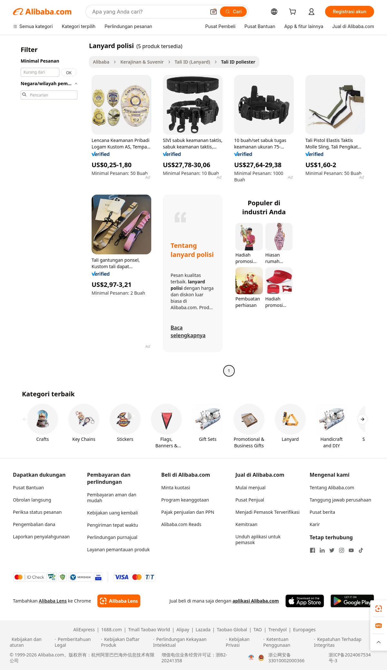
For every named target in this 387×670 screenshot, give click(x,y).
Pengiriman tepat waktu (112, 525)
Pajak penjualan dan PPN (187, 512)
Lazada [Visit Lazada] (202, 630)
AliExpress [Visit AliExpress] (84, 630)
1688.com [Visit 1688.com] (111, 630)
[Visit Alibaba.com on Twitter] (332, 550)
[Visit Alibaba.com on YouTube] (351, 550)
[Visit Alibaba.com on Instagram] (341, 550)
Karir (315, 524)
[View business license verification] (251, 658)
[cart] (294, 12)
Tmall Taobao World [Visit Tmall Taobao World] (149, 630)
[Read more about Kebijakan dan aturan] (31, 642)
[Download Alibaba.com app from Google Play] (352, 600)
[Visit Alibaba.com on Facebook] (312, 550)
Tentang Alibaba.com (332, 487)
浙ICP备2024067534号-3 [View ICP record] (350, 658)
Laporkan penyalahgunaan (41, 536)
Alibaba (101, 62)
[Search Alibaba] (148, 11)
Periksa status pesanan (37, 512)
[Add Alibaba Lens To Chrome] (118, 600)
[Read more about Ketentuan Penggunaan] (287, 642)
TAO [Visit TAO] (257, 630)
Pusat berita (322, 512)
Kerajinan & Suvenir (142, 62)
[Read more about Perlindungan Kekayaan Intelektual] (188, 642)
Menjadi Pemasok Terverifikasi (267, 512)
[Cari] (233, 11)
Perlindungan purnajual (112, 537)
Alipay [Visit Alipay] (182, 630)
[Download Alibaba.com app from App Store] (304, 600)
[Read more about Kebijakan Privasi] (243, 642)
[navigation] (49, 209)
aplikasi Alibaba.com (256, 601)
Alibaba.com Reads (181, 524)
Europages (304, 630)
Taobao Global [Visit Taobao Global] (232, 630)
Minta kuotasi (175, 487)
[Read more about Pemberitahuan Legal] (77, 642)
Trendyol (277, 630)
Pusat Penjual (249, 500)
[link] (378, 608)
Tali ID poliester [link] (238, 62)
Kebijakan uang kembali (112, 513)
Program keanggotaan (185, 500)
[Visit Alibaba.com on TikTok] (361, 550)
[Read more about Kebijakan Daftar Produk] (126, 642)
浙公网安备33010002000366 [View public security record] (286, 658)
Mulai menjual (250, 487)
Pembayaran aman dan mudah (111, 497)
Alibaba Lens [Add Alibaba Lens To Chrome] (53, 601)
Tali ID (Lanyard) (192, 62)
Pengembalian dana (34, 524)
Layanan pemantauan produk (118, 549)
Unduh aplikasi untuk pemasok (258, 539)
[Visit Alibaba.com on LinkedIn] (322, 550)
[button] (213, 11)
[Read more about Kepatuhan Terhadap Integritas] (345, 642)
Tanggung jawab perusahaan (340, 500)
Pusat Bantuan (28, 487)
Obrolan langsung (32, 500)
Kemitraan (246, 524)
